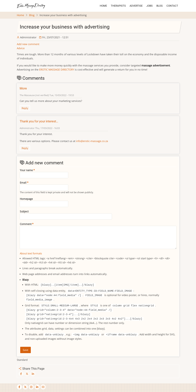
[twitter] (25, 386)
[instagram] (31, 386)
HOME (103, 5)
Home (20, 15)
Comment (26, 224)
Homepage (26, 199)
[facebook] (19, 386)
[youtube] (43, 386)
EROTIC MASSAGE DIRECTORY (56, 69)
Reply (25, 108)
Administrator (28, 37)
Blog (31, 15)
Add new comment (28, 44)
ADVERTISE (136, 5)
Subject (24, 211)
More (23, 88)
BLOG (159, 5)
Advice (21, 48)
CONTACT (172, 5)
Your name (26, 170)
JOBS (149, 5)
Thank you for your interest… (39, 121)
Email (23, 182)
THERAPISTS (118, 5)
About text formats (31, 253)
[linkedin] (37, 386)
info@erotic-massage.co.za (92, 141)
